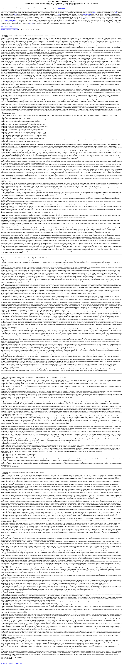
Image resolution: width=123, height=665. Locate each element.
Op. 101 (58, 14)
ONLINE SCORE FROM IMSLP (9, 28)
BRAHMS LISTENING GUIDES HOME (11, 663)
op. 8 (93, 12)
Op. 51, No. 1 (61, 8)
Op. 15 (115, 12)
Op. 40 (15, 14)
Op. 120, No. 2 (87, 14)
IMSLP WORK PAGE (6, 26)
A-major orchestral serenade (9, 20)
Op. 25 (31, 23)
